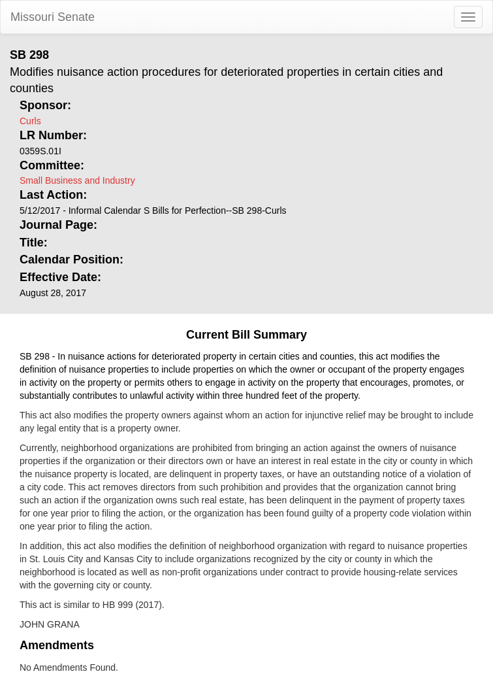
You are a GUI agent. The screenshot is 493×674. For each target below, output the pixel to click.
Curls (30, 121)
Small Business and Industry (77, 180)
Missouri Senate (52, 17)
